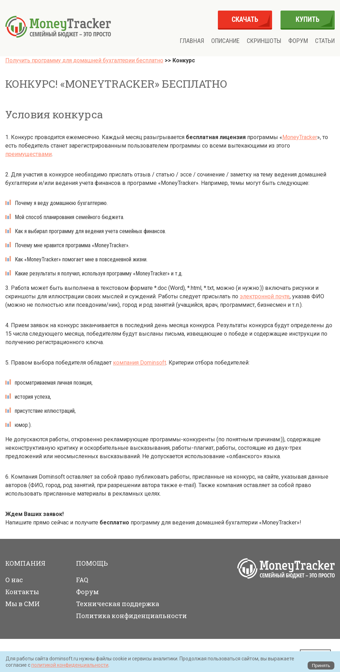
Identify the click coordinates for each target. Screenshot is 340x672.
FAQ (82, 579)
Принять (321, 665)
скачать (245, 19)
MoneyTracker (299, 137)
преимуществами (28, 154)
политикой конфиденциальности (69, 665)
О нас (14, 579)
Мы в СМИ (22, 603)
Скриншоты (264, 41)
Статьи (325, 41)
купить (308, 19)
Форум (298, 41)
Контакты (22, 591)
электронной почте (265, 296)
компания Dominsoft (139, 362)
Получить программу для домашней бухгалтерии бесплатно (84, 60)
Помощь (92, 563)
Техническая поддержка (117, 603)
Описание (225, 41)
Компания (25, 563)
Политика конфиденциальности (131, 615)
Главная (192, 41)
